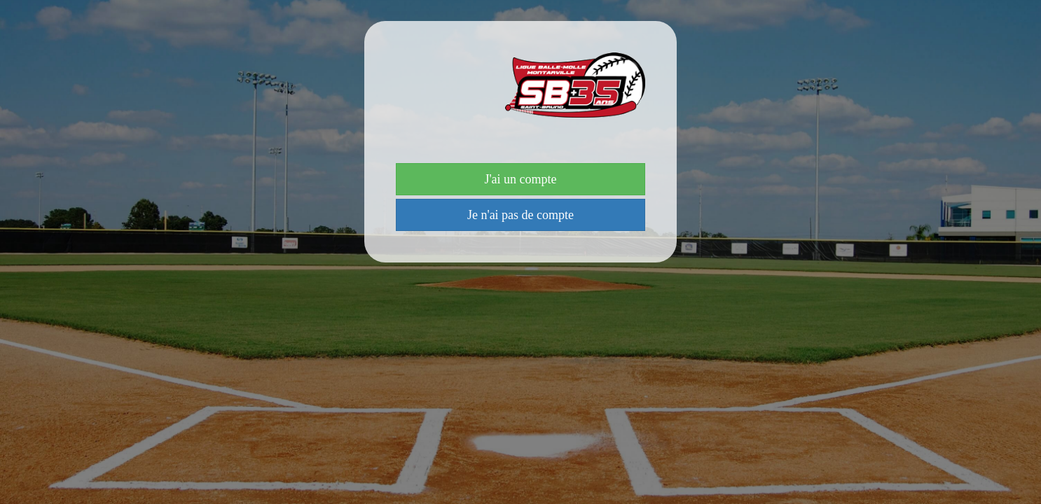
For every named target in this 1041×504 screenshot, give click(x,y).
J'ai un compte (520, 179)
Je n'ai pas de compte (520, 215)
